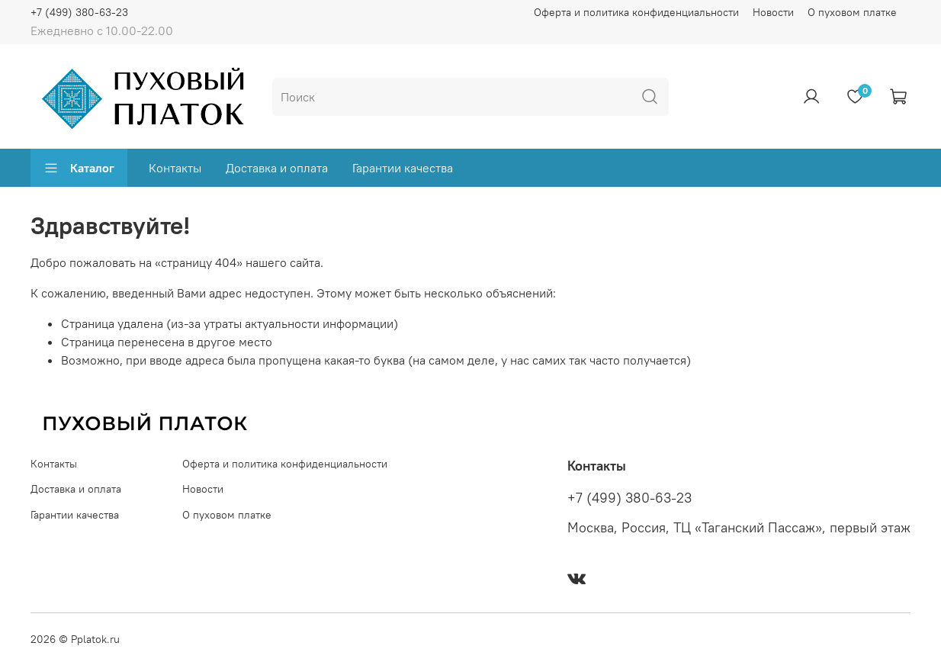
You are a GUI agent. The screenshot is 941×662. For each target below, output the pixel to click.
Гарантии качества (402, 167)
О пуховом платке (852, 12)
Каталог (78, 167)
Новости (773, 12)
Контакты (175, 167)
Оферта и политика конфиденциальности (636, 12)
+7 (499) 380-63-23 (79, 12)
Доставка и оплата (277, 167)
